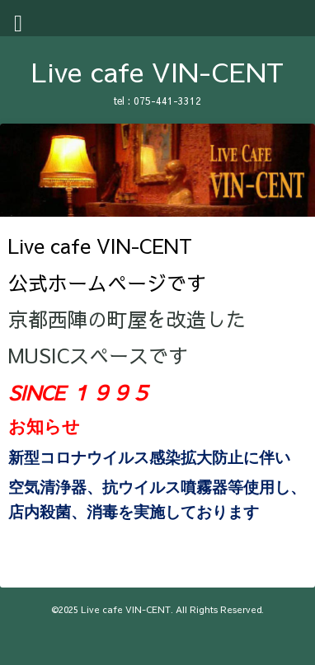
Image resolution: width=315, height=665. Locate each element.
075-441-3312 (167, 100)
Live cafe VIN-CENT (157, 71)
